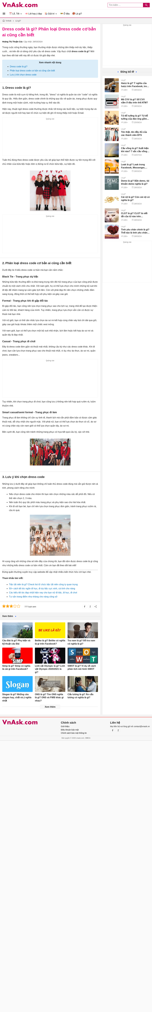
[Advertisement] (50, 138)
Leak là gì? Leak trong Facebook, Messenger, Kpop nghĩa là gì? (133, 167)
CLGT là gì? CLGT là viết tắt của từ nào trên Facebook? (134, 216)
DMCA (87, 738)
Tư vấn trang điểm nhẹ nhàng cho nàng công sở (33, 596)
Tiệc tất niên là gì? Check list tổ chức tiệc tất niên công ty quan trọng (43, 584)
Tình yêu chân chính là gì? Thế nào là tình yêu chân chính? (135, 232)
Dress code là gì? (18, 66)
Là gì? (18, 21)
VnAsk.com (19, 4)
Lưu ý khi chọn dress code (23, 74)
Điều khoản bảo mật (70, 730)
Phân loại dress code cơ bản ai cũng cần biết (32, 70)
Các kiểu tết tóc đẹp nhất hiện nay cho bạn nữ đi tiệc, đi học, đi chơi (43, 592)
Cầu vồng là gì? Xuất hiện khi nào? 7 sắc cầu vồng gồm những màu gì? (135, 151)
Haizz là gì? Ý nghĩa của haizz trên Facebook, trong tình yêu (135, 86)
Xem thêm (50, 707)
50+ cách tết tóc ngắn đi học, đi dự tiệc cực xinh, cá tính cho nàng (42, 588)
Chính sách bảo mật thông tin (74, 733)
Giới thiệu (65, 726)
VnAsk (8, 21)
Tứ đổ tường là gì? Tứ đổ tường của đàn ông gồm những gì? (134, 119)
